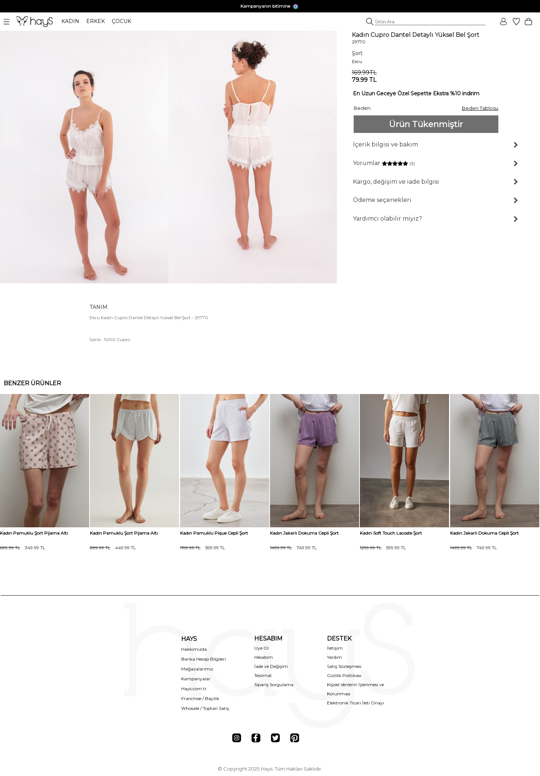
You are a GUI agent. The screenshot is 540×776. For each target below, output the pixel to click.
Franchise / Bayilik (200, 698)
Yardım (334, 657)
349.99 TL (22, 547)
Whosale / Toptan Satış (205, 708)
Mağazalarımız (197, 669)
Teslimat (263, 675)
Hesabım (263, 657)
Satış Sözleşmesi (344, 666)
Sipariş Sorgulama (273, 684)
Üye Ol (261, 648)
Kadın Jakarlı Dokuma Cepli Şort (304, 533)
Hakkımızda (194, 649)
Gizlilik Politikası (344, 675)
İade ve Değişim (271, 666)
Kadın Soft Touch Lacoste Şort (391, 533)
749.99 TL (293, 547)
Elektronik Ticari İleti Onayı (355, 703)
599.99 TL (202, 547)
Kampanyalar (195, 678)
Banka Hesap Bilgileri (203, 659)
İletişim (335, 648)
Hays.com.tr (194, 688)
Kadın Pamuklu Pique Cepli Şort (214, 533)
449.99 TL (113, 547)
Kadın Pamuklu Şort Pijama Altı (34, 533)
